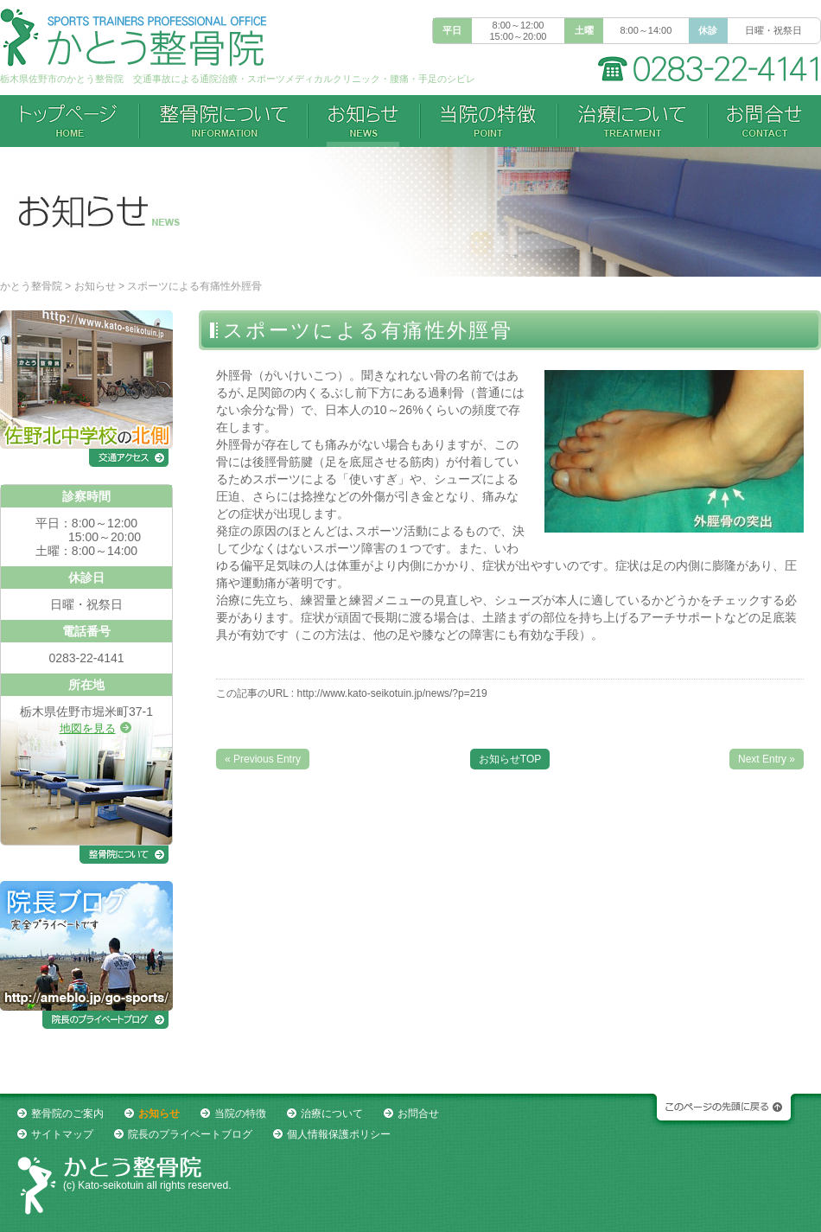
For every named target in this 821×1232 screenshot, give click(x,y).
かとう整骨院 (31, 286)
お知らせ (95, 286)
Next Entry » (766, 759)
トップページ (69, 121)
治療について (632, 121)
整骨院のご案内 (67, 1114)
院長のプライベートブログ (190, 1134)
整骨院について (223, 121)
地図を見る (88, 728)
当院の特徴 (488, 121)
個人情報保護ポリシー (339, 1134)
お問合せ (764, 121)
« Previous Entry (263, 759)
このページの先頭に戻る (721, 1111)
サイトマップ (62, 1134)
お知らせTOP (510, 759)
